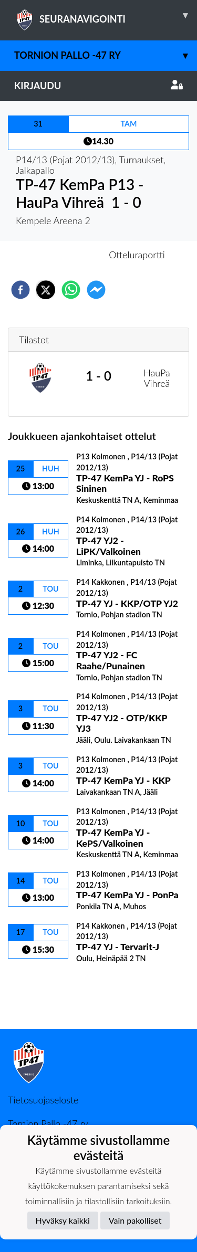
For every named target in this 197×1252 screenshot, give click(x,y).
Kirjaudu (98, 85)
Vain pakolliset (135, 1220)
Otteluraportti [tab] (137, 254)
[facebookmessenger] (96, 289)
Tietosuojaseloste (43, 1100)
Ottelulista (42, 993)
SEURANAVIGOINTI (105, 15)
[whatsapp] (70, 289)
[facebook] (20, 289)
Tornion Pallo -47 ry (105, 55)
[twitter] (45, 289)
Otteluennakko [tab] (62, 254)
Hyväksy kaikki (63, 1220)
